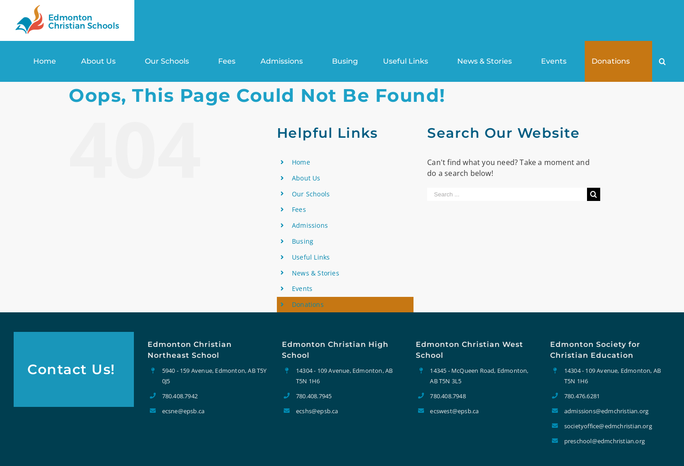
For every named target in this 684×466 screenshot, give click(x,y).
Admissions (310, 225)
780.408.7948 (447, 396)
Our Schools (311, 194)
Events (302, 288)
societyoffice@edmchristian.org (608, 426)
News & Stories (315, 273)
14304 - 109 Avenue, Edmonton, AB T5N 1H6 (344, 375)
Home (301, 162)
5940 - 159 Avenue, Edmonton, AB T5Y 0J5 (214, 375)
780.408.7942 (180, 396)
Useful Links (311, 257)
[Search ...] (507, 194)
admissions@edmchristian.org (606, 411)
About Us (306, 178)
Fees (299, 209)
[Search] (662, 61)
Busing (302, 241)
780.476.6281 (582, 396)
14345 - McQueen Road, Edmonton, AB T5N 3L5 (479, 375)
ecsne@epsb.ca (183, 411)
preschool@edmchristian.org (604, 441)
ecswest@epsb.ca (454, 411)
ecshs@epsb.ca (317, 411)
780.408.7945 (314, 396)
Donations (308, 304)
